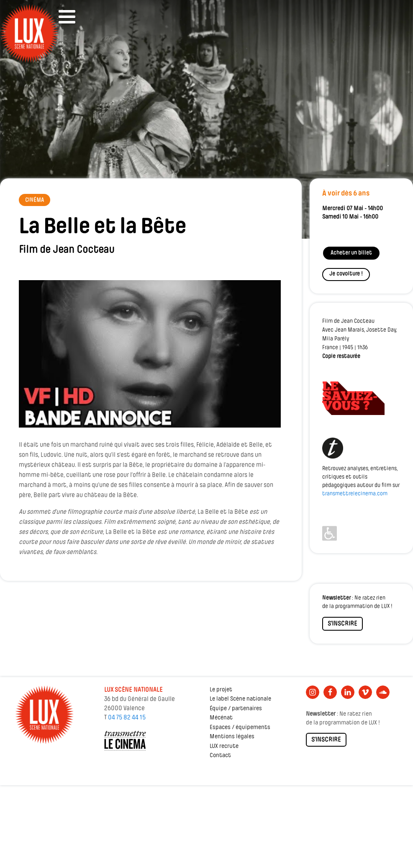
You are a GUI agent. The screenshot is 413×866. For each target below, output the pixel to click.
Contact (220, 756)
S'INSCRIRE (342, 624)
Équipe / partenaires (236, 709)
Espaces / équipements (240, 727)
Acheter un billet (351, 253)
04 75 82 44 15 (127, 717)
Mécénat (221, 718)
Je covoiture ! (346, 274)
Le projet (221, 690)
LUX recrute (224, 746)
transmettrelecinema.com (354, 494)
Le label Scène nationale (240, 699)
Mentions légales (232, 737)
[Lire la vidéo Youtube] (150, 354)
